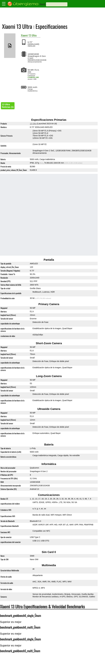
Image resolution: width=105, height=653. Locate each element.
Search (42, 4)
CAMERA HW (33, 77)
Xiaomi (24, 35)
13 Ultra (32, 35)
